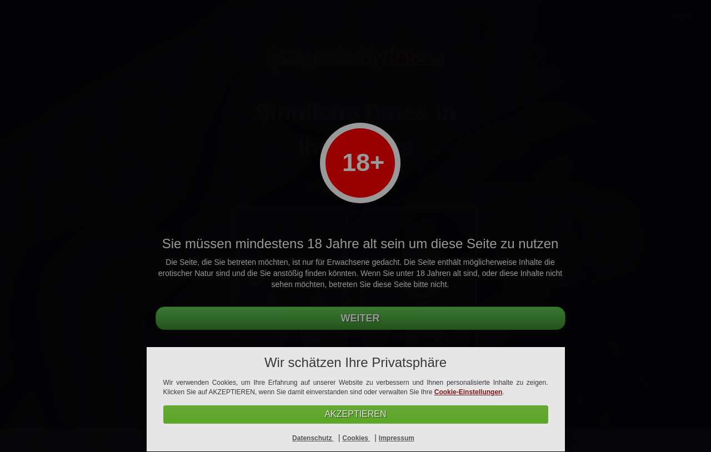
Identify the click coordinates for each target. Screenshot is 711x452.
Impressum (396, 438)
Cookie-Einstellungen (468, 392)
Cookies (356, 438)
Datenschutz (313, 438)
